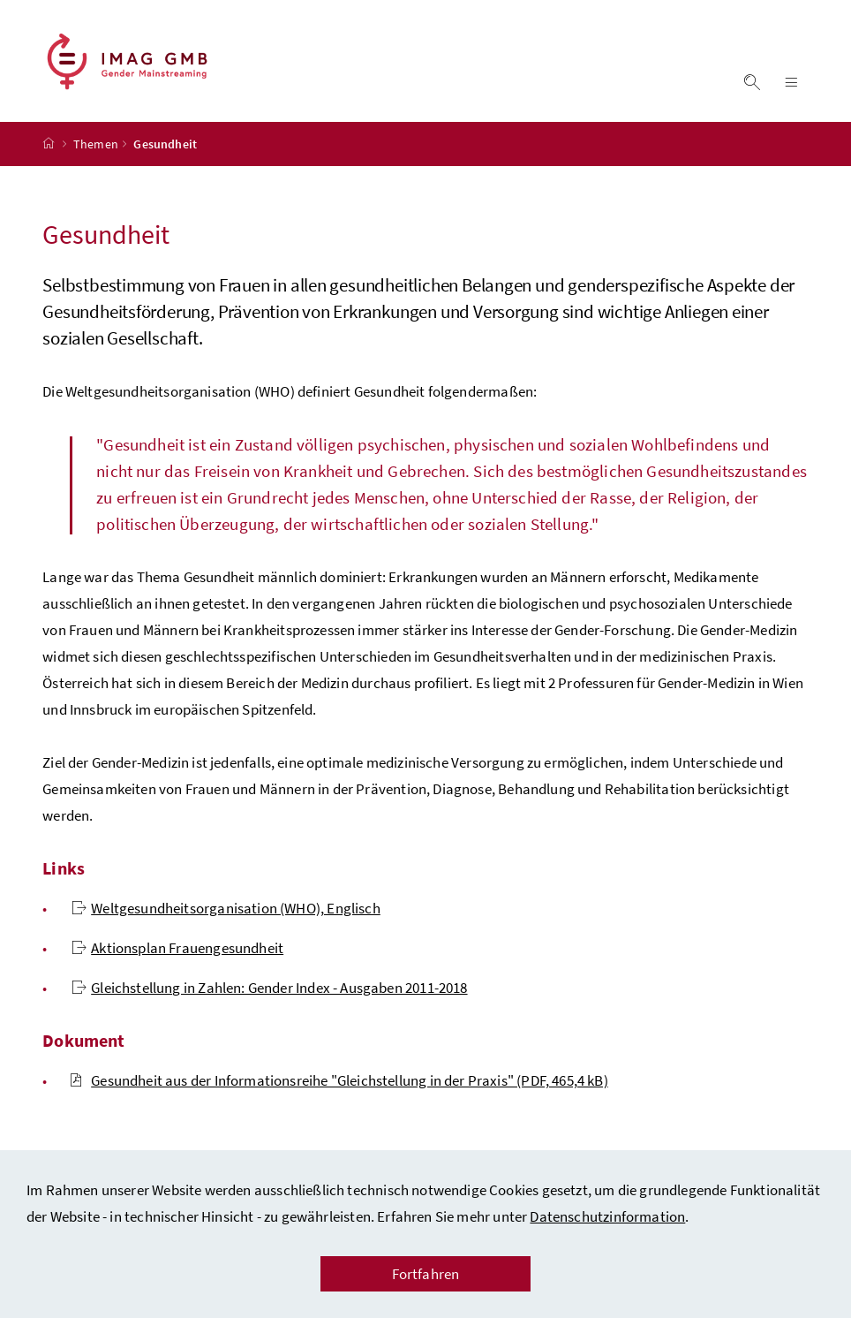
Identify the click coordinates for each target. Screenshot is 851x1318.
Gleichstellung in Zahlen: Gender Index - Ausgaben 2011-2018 (269, 987)
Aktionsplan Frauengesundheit (177, 948)
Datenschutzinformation (607, 1216)
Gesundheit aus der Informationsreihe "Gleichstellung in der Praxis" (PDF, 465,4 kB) (338, 1080)
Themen (95, 144)
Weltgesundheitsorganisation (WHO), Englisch (226, 908)
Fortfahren (426, 1274)
